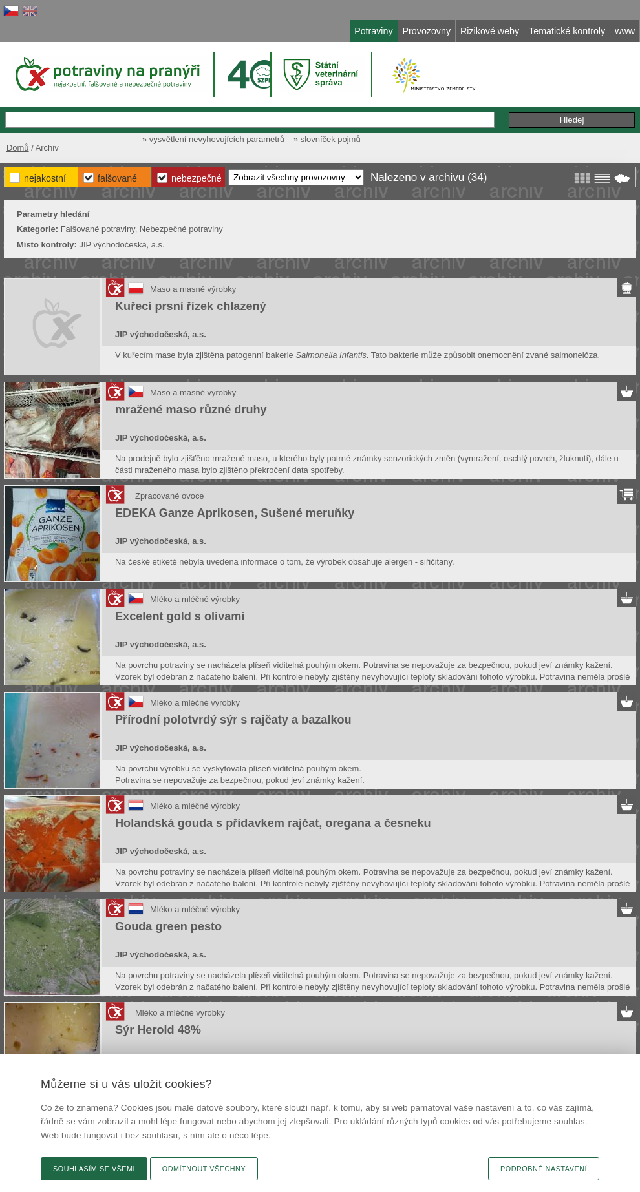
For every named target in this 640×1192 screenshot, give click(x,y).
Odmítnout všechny (204, 1169)
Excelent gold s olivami (179, 616)
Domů (17, 147)
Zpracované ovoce (169, 496)
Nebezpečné (196, 178)
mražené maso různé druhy (191, 409)
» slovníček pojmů (327, 139)
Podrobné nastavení (543, 1169)
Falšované (117, 178)
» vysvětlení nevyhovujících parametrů (213, 139)
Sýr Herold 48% (158, 1029)
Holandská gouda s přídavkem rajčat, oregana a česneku (273, 823)
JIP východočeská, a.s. (160, 334)
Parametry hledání (53, 214)
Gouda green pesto (168, 926)
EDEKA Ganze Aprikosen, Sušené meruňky (234, 513)
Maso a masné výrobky (193, 289)
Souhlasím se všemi (94, 1169)
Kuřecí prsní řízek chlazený (190, 306)
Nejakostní (45, 178)
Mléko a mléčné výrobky (195, 599)
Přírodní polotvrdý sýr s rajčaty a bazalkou (233, 719)
